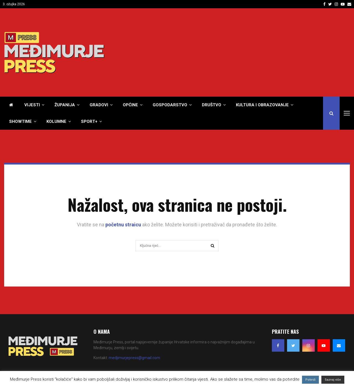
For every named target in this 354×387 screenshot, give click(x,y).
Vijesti (32, 104)
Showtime (20, 121)
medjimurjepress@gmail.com (134, 358)
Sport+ (89, 121)
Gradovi (99, 104)
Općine (130, 104)
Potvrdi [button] (310, 379)
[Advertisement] (249, 52)
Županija (64, 104)
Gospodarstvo (170, 104)
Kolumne (56, 121)
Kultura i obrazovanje (262, 104)
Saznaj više (333, 379)
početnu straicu (123, 224)
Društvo (211, 104)
